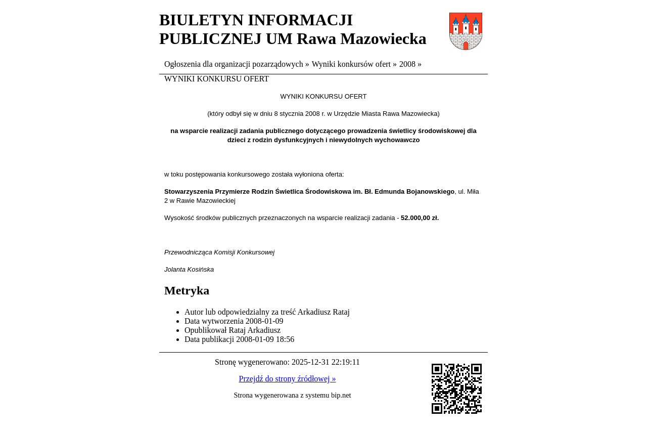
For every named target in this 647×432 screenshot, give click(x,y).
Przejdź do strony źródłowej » (287, 378)
